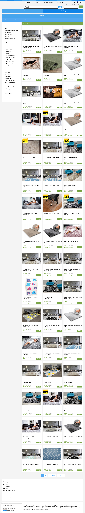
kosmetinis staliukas (68, 506)
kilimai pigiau (28, 506)
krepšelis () (59, 2)
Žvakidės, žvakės (10, 63)
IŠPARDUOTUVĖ (42, 15)
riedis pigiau (51, 505)
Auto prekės (7, 26)
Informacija (27, 2)
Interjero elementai (9, 44)
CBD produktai (8, 32)
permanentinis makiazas (46, 506)
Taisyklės (38, 2)
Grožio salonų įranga (9, 42)
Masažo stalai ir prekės (10, 68)
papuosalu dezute (58, 505)
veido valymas (65, 505)
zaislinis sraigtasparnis (29, 507)
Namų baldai (7, 70)
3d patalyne (61, 506)
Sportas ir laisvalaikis (9, 86)
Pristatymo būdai (8, 497)
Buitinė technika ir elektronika (11, 30)
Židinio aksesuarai (10, 61)
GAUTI (80, 6)
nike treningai (37, 507)
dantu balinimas (76, 505)
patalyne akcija (44, 509)
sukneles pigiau (55, 506)
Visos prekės (8, 19)
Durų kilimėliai (9, 49)
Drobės (7, 65)
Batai (6, 28)
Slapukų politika (7, 496)
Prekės (22, 11)
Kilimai (7, 47)
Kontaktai (5, 494)
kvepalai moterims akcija (28, 509)
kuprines (33, 506)
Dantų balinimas (8, 34)
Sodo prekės (7, 84)
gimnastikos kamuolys (62, 507)
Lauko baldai (7, 72)
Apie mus (5, 484)
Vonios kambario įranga (10, 80)
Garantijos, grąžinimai (48, 2)
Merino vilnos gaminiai (10, 24)
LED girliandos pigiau (28, 505)
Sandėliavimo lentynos (10, 82)
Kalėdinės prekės (8, 93)
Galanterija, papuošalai (10, 38)
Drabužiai (7, 36)
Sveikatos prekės (8, 88)
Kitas (53, 475)
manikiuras (38, 506)
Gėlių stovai (8, 59)
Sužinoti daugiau (10, 510)
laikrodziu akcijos (37, 509)
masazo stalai (70, 507)
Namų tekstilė (8, 74)
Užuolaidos (8, 51)
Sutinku (4, 510)
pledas (46, 505)
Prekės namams (8, 78)
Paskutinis (60, 475)
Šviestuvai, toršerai (10, 57)
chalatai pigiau (42, 505)
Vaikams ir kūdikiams (9, 91)
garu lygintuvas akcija (52, 507)
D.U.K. (4, 492)
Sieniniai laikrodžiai (10, 55)
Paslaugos (63, 11)
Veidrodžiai (8, 53)
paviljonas (36, 505)
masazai (71, 505)
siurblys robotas (43, 507)
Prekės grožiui (8, 76)
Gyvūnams (7, 40)
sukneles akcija (77, 507)
